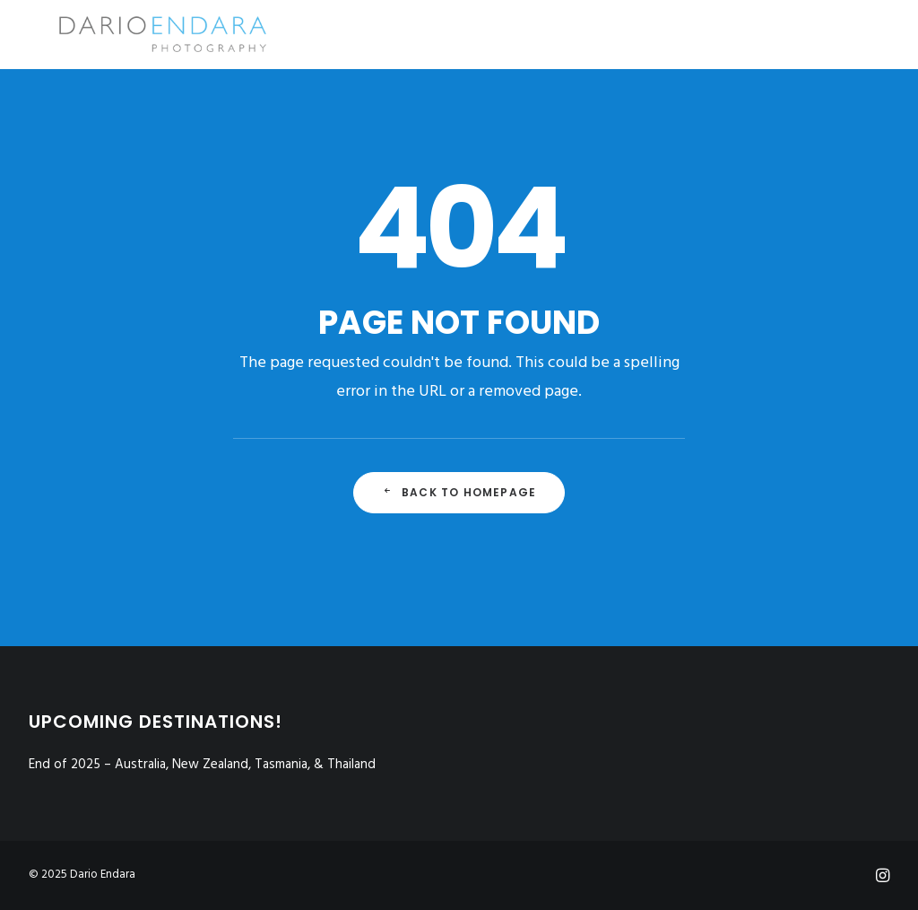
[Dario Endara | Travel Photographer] (135, 34)
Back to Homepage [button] (459, 492)
